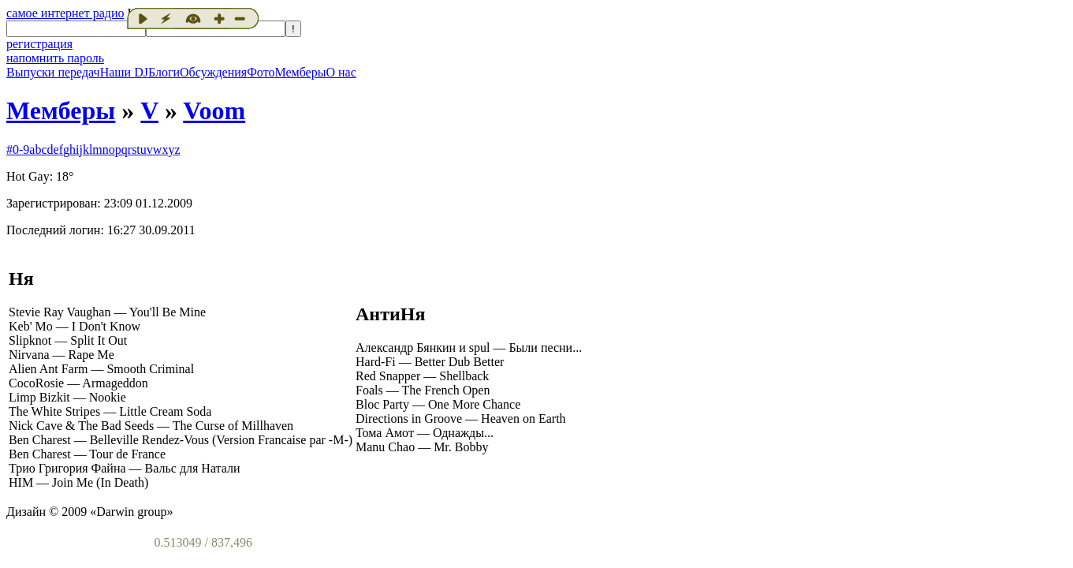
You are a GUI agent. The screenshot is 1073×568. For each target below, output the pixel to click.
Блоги (164, 72)
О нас (341, 72)
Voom (214, 110)
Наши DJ (124, 72)
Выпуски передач (53, 72)
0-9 (21, 149)
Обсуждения (213, 72)
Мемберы (300, 72)
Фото (260, 72)
